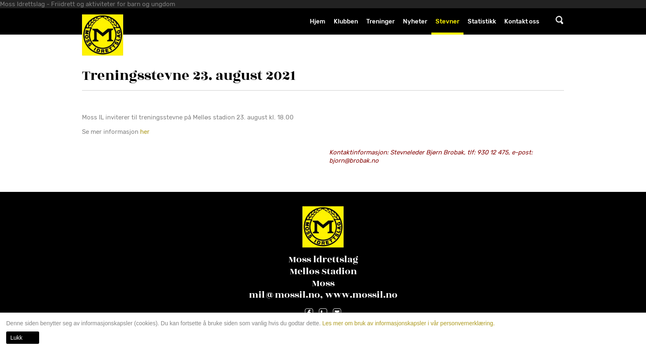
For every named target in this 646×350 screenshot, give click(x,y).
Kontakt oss (521, 21)
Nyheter (415, 21)
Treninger (380, 21)
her (145, 131)
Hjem (317, 21)
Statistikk (482, 21)
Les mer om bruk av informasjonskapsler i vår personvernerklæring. (408, 323)
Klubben (346, 21)
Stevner (447, 21)
